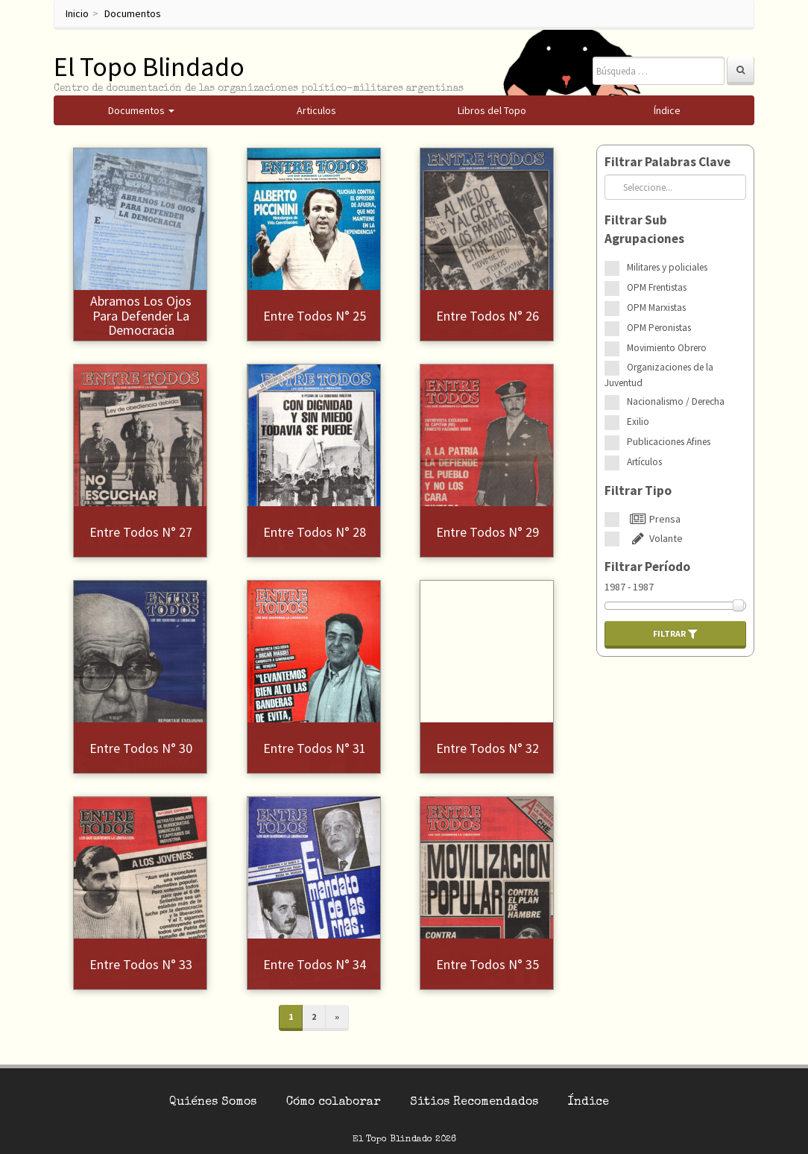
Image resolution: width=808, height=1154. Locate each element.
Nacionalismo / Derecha (676, 401)
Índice (588, 1103)
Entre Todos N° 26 (487, 315)
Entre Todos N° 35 (487, 964)
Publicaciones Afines (668, 441)
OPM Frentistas (657, 287)
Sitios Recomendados (474, 1103)
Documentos (132, 13)
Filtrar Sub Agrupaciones (644, 229)
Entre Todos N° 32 (487, 748)
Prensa (654, 519)
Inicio (77, 13)
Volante (655, 538)
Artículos (644, 461)
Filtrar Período (647, 566)
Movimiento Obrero (667, 347)
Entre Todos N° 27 (140, 531)
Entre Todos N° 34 (314, 964)
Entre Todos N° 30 (140, 748)
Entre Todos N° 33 (140, 964)
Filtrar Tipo (638, 490)
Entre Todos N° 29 (487, 531)
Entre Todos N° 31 (314, 748)
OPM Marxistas (656, 307)
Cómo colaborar (333, 1103)
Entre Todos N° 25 (314, 315)
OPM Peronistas (659, 327)
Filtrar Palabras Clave (667, 162)
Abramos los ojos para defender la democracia (141, 315)
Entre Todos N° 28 (314, 531)
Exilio (638, 421)
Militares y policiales (667, 267)
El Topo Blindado (149, 66)
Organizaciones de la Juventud (659, 375)
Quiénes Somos (212, 1103)
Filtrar (675, 633)
